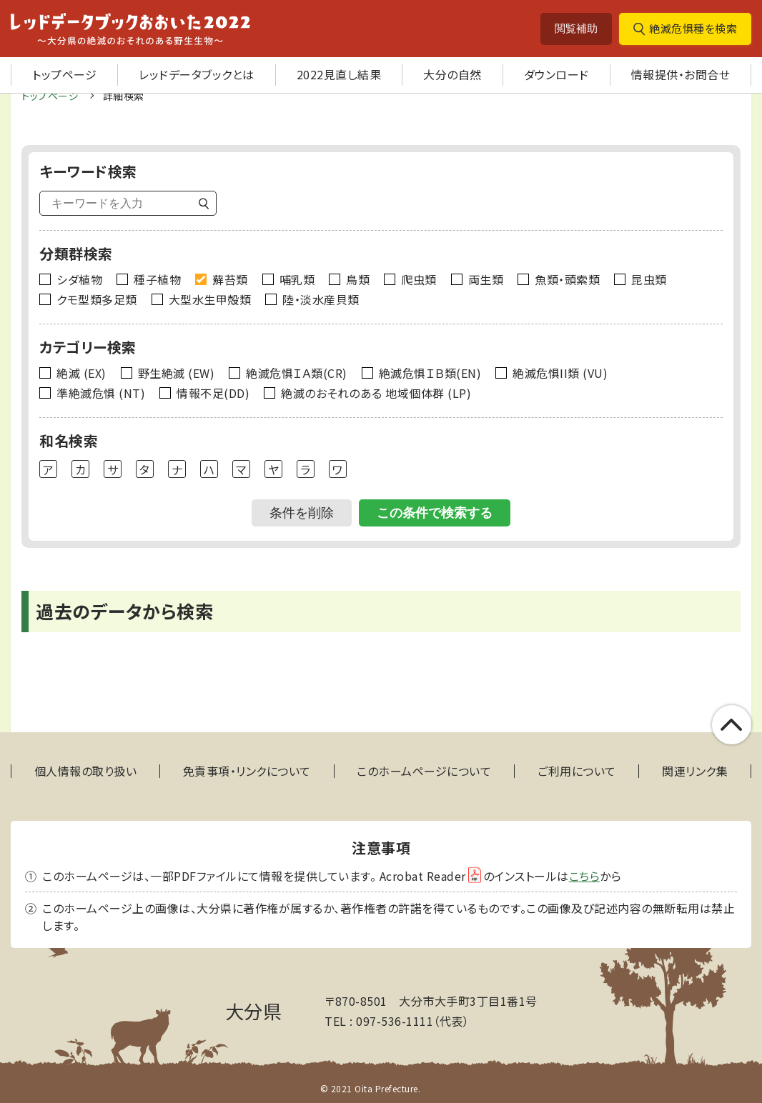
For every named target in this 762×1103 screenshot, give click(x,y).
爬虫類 (419, 279)
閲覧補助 (576, 28)
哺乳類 (297, 279)
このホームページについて (424, 771)
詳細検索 (123, 95)
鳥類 (358, 279)
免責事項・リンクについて (247, 771)
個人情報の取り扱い (85, 771)
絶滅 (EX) (81, 372)
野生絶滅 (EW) (176, 372)
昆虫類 (649, 279)
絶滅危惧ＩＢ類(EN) (430, 372)
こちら (584, 875)
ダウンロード (556, 74)
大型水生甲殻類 (210, 299)
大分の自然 (452, 74)
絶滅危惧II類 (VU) (560, 372)
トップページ (64, 74)
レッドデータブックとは (196, 74)
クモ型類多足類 (96, 299)
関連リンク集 (695, 771)
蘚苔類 (230, 279)
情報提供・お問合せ (681, 74)
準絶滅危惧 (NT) (100, 392)
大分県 (253, 1010)
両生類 (486, 279)
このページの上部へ (731, 724)
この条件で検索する (435, 513)
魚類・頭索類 (567, 279)
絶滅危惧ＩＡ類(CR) (296, 372)
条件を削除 (301, 513)
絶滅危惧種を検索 (693, 28)
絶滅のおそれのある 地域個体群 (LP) (376, 392)
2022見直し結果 (339, 74)
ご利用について (577, 771)
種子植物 (157, 279)
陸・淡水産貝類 (321, 299)
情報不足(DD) (213, 392)
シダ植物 (79, 279)
